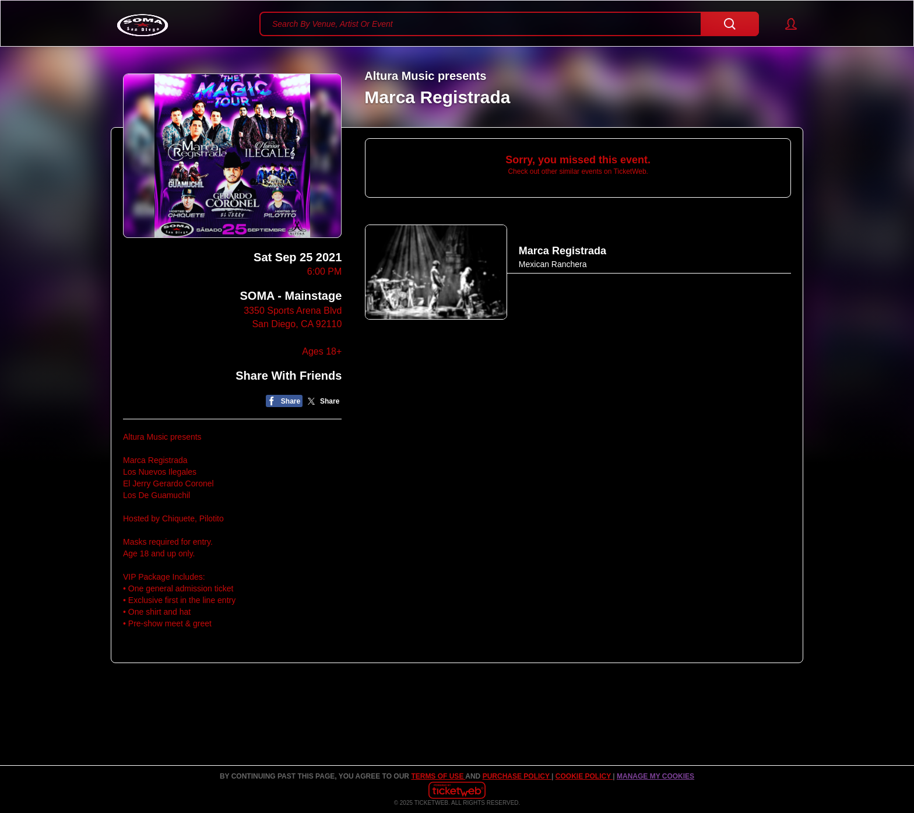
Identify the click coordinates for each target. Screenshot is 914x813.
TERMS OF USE (438, 776)
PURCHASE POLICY (517, 776)
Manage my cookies (655, 776)
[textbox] (509, 24)
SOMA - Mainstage (291, 295)
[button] (785, 24)
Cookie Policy (584, 776)
